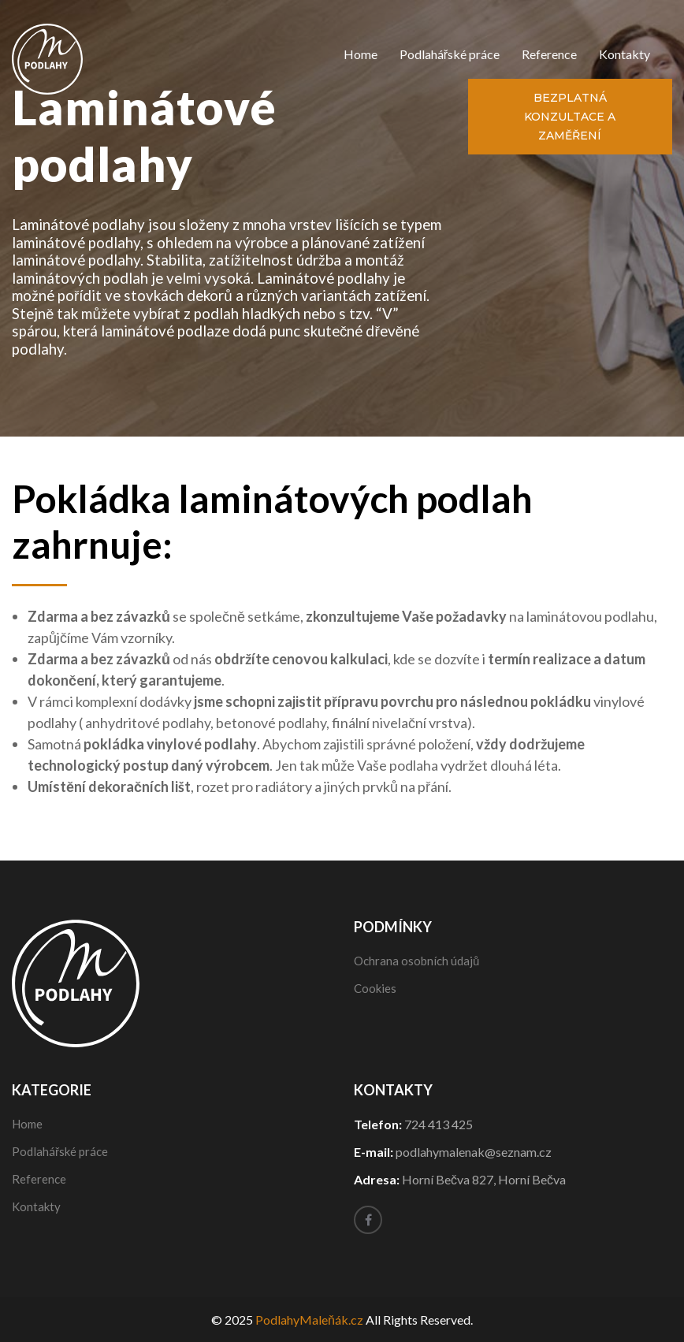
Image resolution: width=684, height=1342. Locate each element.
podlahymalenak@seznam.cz (474, 1151)
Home (360, 53)
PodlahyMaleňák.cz (309, 1319)
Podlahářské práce (450, 53)
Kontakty (624, 53)
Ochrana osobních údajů (416, 961)
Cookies (375, 988)
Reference (549, 53)
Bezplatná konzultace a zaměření (569, 117)
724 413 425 (438, 1124)
